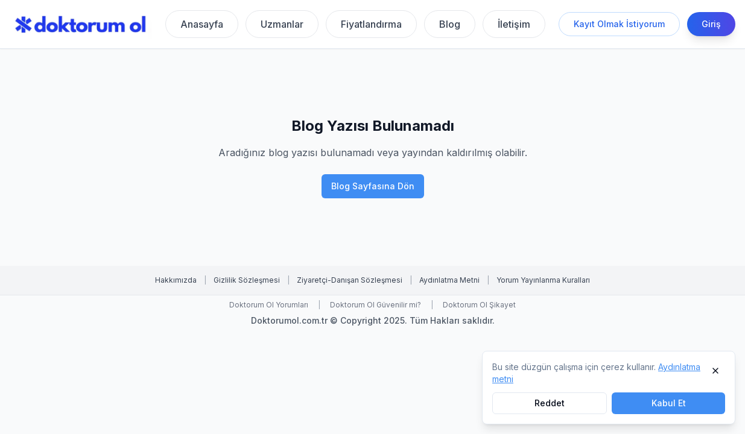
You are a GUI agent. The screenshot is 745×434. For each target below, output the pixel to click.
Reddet (549, 403)
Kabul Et (668, 403)
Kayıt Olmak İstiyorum (619, 24)
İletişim (514, 24)
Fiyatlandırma (371, 24)
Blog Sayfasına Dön (372, 186)
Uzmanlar (282, 24)
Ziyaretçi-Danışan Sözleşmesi (349, 280)
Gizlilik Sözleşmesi (247, 280)
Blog (449, 24)
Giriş (711, 24)
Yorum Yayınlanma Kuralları (543, 280)
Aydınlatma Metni (449, 280)
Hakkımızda (176, 280)
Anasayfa (201, 24)
